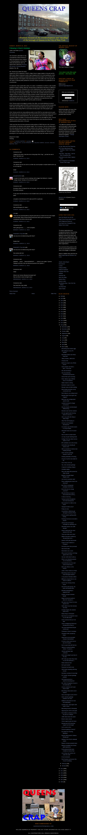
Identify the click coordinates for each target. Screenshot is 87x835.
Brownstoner (62, 263)
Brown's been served (67, 719)
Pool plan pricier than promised (69, 546)
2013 (61, 325)
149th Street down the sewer (69, 716)
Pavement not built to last (68, 667)
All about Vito (65, 360)
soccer (47, 142)
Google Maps (64, 255)
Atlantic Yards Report (64, 262)
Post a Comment (14, 291)
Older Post (53, 293)
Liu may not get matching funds (69, 436)
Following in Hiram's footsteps (69, 631)
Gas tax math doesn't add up (69, 557)
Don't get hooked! (66, 665)
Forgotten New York (63, 271)
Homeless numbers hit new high (69, 673)
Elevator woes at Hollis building (69, 387)
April (63, 344)
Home (33, 293)
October (64, 331)
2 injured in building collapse (68, 467)
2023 (61, 302)
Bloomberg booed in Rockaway (69, 708)
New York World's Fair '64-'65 (66, 217)
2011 (61, 770)
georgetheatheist (17, 176)
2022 (61, 305)
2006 (61, 781)
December (64, 326)
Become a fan (62, 197)
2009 (61, 775)
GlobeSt (61, 273)
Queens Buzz (62, 279)
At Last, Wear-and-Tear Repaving (67, 146)
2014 (61, 322)
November (64, 329)
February (64, 763)
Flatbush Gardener (63, 269)
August (64, 335)
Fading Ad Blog (62, 267)
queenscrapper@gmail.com (43, 826)
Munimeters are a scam (67, 550)
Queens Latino (62, 281)
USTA (16, 143)
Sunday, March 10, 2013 (21, 158)
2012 (61, 768)
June (63, 340)
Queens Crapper (20, 141)
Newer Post (12, 293)
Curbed (60, 265)
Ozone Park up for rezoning (68, 376)
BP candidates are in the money (69, 442)
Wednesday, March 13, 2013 (22, 279)
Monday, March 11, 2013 (21, 229)
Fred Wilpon (17, 142)
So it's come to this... (67, 727)
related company (39, 142)
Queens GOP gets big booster (69, 540)
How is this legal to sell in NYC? (69, 694)
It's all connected (66, 757)
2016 (61, 318)
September (65, 333)
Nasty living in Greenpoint (68, 613)
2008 (61, 777)
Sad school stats (66, 548)
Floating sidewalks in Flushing (69, 456)
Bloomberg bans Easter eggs (69, 348)
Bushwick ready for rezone (68, 385)
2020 (61, 309)
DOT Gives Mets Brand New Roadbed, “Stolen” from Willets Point (67, 150)
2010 (61, 773)
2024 (61, 300)
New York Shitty (63, 277)
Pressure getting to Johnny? (68, 729)
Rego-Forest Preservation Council (67, 219)
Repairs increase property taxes (69, 743)
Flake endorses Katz (67, 662)
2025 (61, 298)
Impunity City (62, 275)
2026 (61, 296)
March (63, 346)
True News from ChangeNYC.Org (67, 223)
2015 (61, 320)
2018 (61, 313)
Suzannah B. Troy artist (19, 233)
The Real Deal (62, 286)
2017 (61, 316)
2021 (61, 307)
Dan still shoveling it (66, 370)
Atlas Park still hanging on (68, 420)
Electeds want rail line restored (69, 410)
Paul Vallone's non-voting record (69, 393)
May (63, 342)
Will (14, 213)
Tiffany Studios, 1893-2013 (68, 358)
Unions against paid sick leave (69, 721)
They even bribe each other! (68, 534)
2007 (61, 779)
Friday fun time (65, 509)
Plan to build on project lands (69, 434)
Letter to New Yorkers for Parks (69, 570)
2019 (61, 311)
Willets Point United (63, 225)
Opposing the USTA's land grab (69, 710)
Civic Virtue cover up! (67, 462)
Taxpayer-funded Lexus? (68, 506)
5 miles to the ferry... (66, 496)
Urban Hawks (62, 288)
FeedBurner (71, 100)
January (64, 765)
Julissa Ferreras (26, 142)
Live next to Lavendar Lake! (68, 479)
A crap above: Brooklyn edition (69, 576)
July (63, 337)
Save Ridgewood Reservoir (65, 221)
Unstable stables (66, 469)
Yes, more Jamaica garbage (68, 464)
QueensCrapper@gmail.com (66, 85)
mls (33, 142)
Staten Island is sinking (67, 382)
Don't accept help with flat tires (69, 645)
